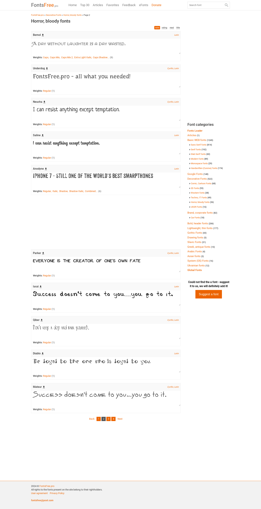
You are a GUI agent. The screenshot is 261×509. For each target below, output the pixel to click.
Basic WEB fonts (200, 140)
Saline (38, 135)
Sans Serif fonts (201, 144)
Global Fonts (194, 270)
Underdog (40, 68)
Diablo (38, 353)
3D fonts (197, 188)
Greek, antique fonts (201, 246)
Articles (98, 5)
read (172, 27)
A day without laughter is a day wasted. (105, 46)
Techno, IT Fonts (201, 197)
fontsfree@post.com (42, 500)
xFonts (143, 5)
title (178, 27)
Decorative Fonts (199, 178)
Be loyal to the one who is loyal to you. (105, 364)
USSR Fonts (198, 207)
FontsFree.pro (46, 486)
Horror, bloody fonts (202, 202)
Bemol (38, 35)
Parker (39, 253)
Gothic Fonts (196, 232)
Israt (37, 286)
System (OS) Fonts (200, 260)
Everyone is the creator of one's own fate (105, 264)
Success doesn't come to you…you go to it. (105, 298)
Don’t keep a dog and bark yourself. (105, 331)
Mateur (39, 386)
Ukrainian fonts (198, 265)
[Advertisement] (106, 222)
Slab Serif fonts (200, 154)
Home (72, 5)
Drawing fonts (196, 237)
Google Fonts (197, 174)
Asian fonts (195, 256)
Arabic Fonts (196, 251)
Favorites (112, 5)
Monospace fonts (201, 163)
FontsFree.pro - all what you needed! (105, 79)
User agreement (39, 493)
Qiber (38, 320)
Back (91, 418)
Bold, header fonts (200, 223)
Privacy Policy (57, 493)
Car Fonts (197, 217)
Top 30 (84, 5)
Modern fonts (199, 159)
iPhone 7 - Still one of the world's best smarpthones (105, 180)
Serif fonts (198, 149)
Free (44, 5)
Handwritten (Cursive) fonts (207, 168)
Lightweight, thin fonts (202, 228)
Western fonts (200, 193)
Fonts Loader (194, 130)
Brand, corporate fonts (202, 212)
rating (164, 27)
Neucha (39, 101)
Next (120, 418)
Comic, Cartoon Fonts (203, 183)
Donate (156, 5)
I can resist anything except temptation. (105, 113)
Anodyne (40, 168)
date (157, 27)
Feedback (129, 5)
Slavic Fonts (196, 242)
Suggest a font (209, 294)
